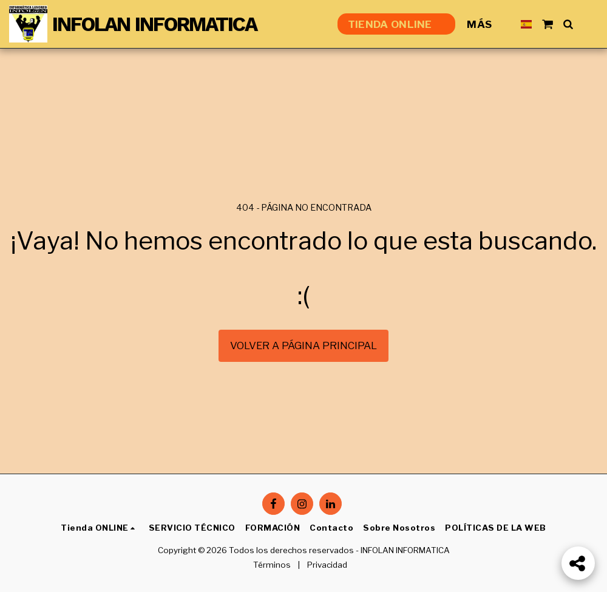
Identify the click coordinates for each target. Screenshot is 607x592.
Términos (272, 565)
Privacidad (327, 565)
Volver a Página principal (303, 345)
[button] (547, 24)
